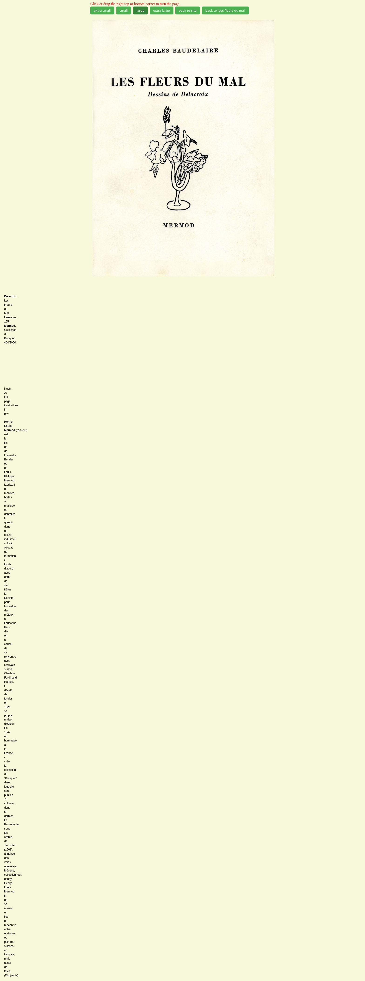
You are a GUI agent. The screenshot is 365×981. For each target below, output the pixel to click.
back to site (188, 10)
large (140, 10)
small (124, 10)
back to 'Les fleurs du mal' (225, 10)
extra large (161, 10)
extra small (102, 10)
